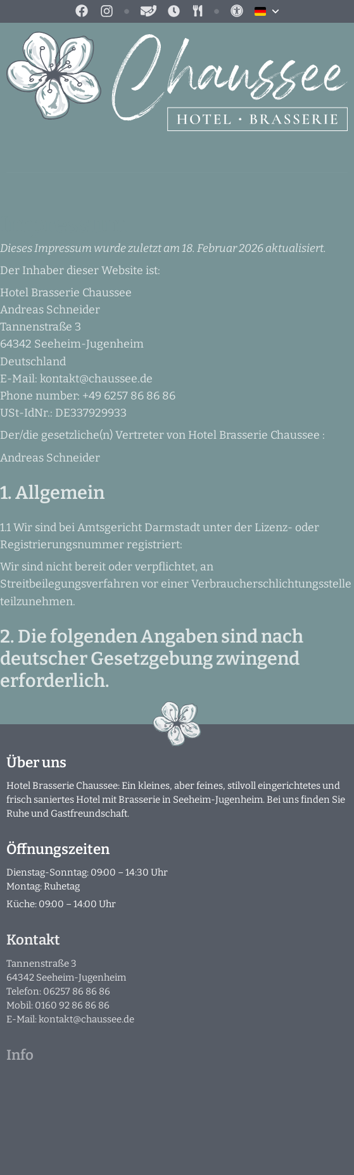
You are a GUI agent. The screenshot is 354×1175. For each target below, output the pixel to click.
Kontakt (33, 939)
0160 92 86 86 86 (72, 1005)
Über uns (36, 762)
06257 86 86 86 (76, 991)
